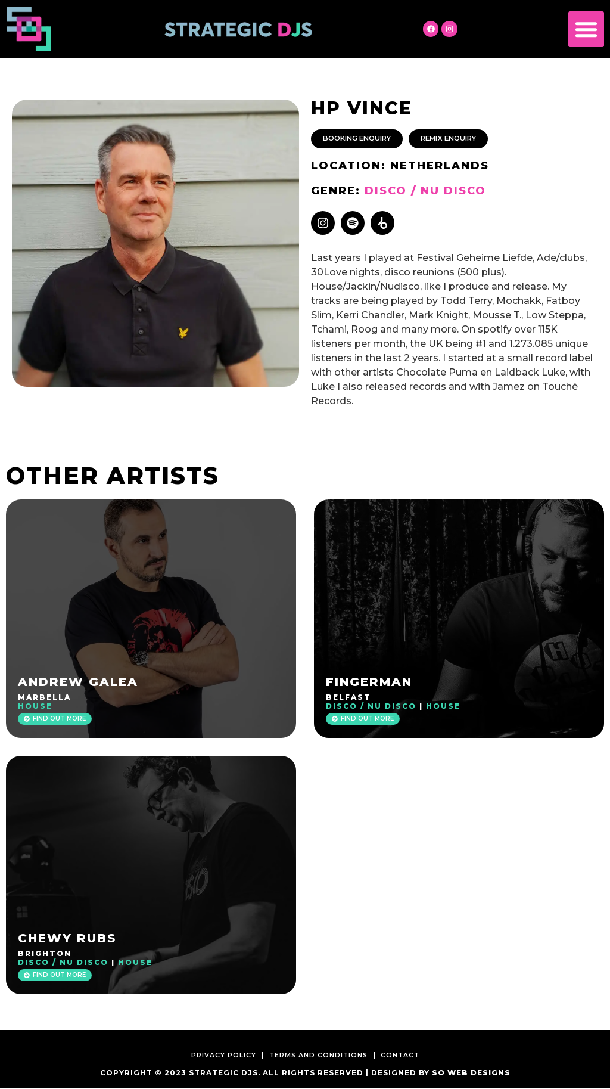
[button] (586, 29)
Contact (410, 1055)
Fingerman (369, 682)
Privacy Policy (215, 1055)
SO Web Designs (471, 1073)
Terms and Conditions (319, 1055)
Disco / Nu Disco (425, 191)
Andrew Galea (78, 682)
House (35, 706)
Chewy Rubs (67, 939)
